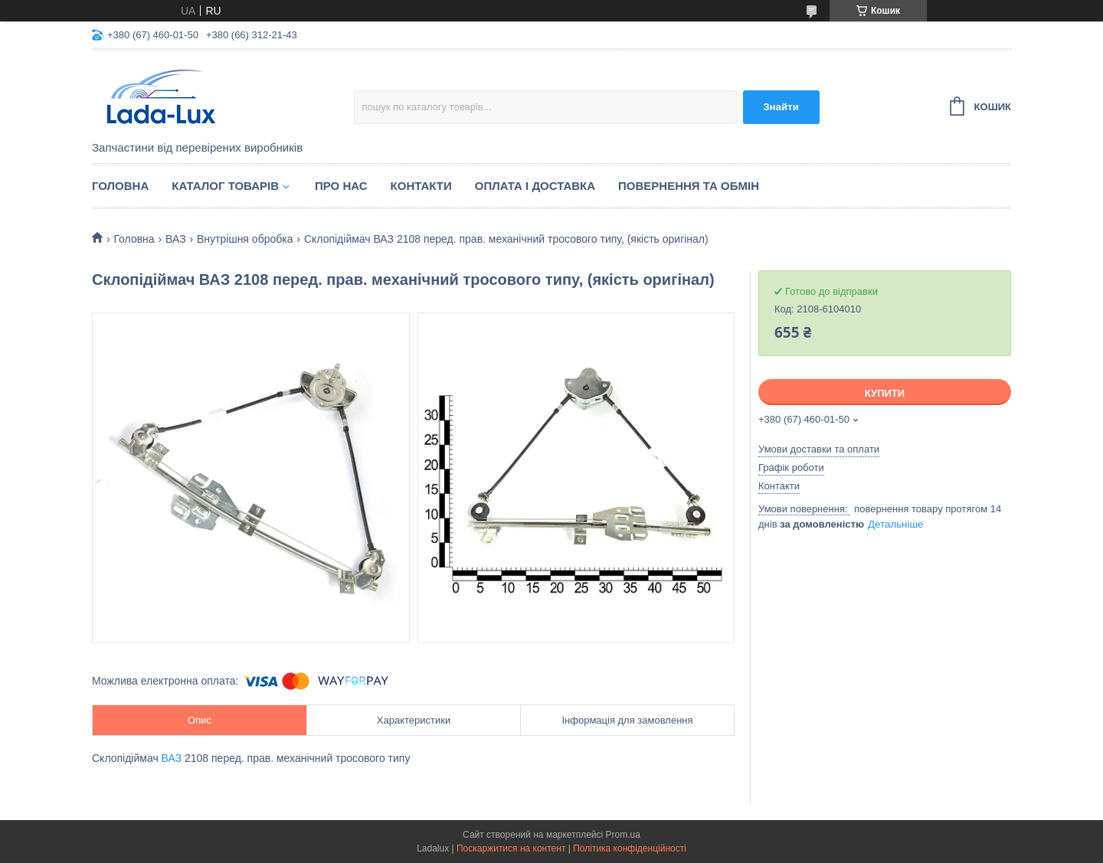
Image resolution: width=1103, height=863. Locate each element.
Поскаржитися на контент (511, 848)
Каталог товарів (225, 185)
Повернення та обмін (688, 185)
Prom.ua (623, 834)
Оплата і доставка (535, 185)
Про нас (341, 185)
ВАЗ (175, 239)
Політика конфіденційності (629, 848)
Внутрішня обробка (245, 239)
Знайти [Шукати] (781, 107)
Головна (120, 185)
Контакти (421, 185)
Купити (885, 393)
